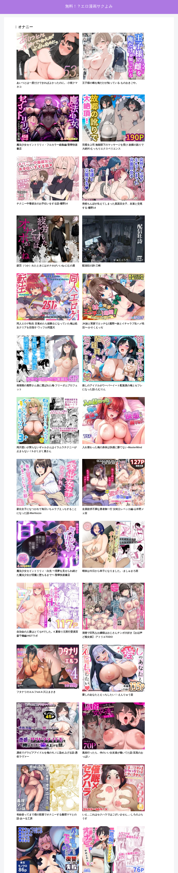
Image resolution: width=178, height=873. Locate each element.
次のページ (89, 812)
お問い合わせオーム (104, 864)
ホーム (68, 864)
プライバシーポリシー (83, 864)
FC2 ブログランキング (74, 850)
